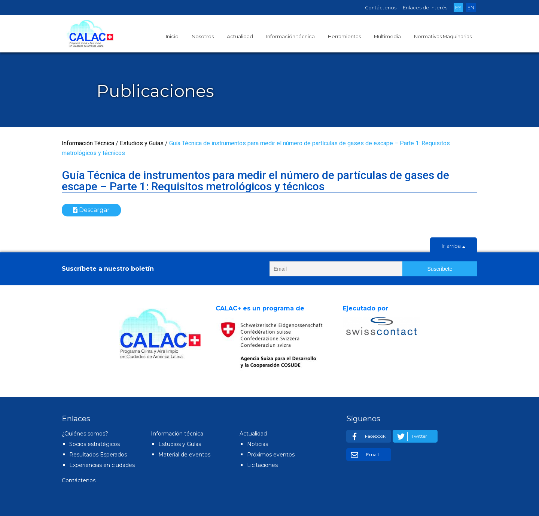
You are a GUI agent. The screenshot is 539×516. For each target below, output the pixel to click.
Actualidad (240, 36)
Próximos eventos (271, 454)
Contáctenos (380, 7)
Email (363, 454)
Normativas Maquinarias (443, 36)
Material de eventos (184, 454)
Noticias (257, 444)
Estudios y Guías (179, 444)
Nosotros (203, 36)
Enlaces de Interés (425, 7)
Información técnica (290, 36)
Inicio (172, 36)
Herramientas (344, 36)
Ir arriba (453, 247)
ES (458, 7)
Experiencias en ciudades (102, 465)
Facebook (367, 436)
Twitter (411, 436)
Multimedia (387, 36)
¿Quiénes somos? (85, 433)
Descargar (91, 209)
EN (471, 7)
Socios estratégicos (94, 444)
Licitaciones (262, 465)
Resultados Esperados (98, 454)
